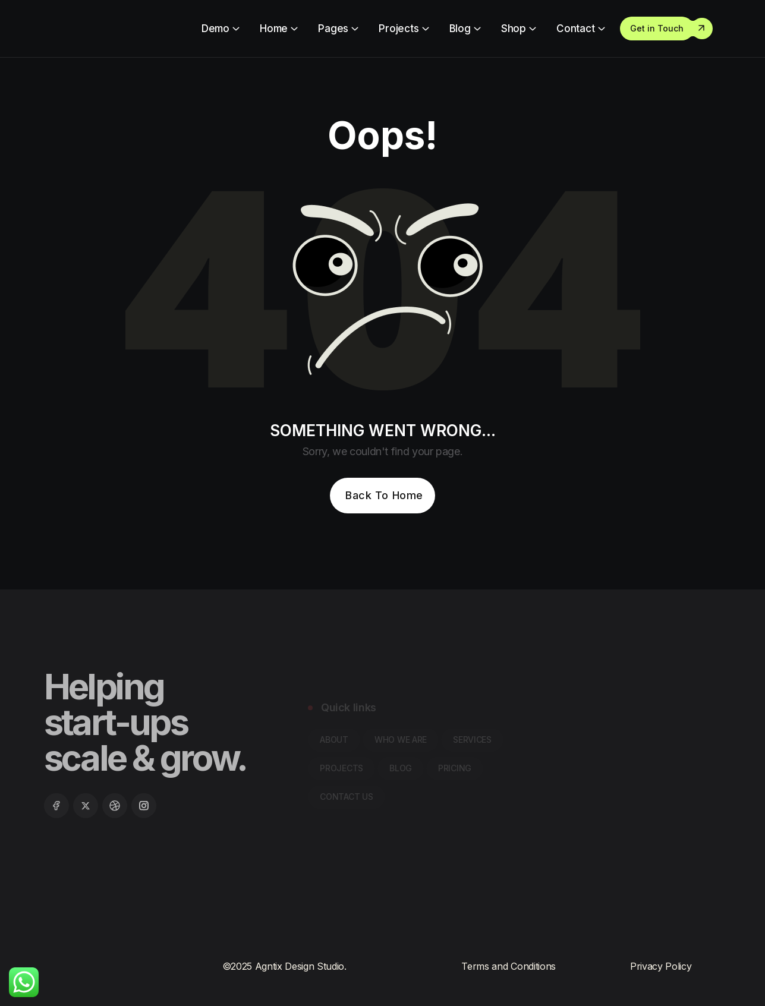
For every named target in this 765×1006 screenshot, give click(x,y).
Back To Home (384, 495)
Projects (399, 28)
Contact (575, 28)
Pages (333, 28)
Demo (215, 28)
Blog (460, 28)
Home (274, 28)
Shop (513, 28)
